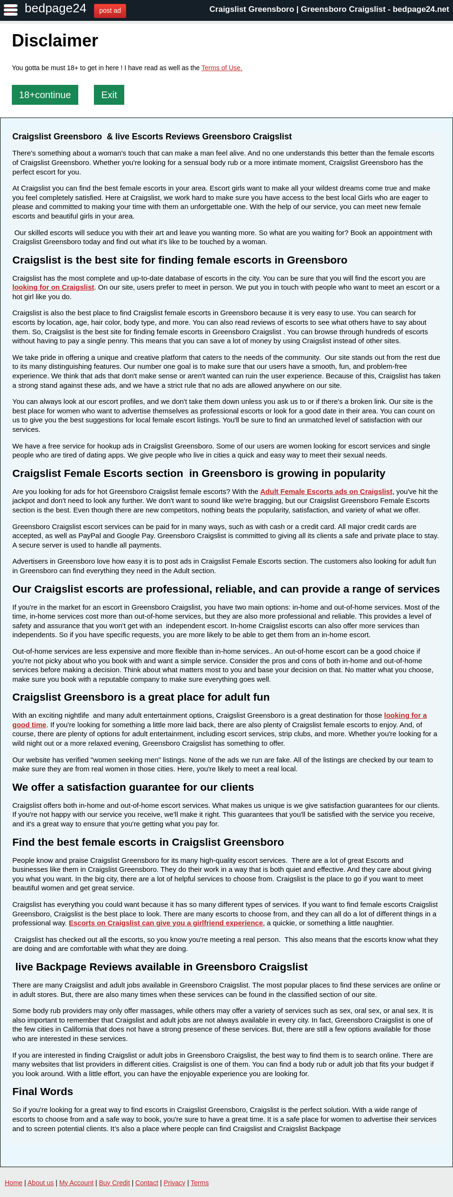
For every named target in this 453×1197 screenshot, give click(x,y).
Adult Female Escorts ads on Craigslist (326, 491)
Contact (146, 1183)
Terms (200, 1183)
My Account (76, 1183)
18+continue (45, 95)
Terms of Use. (222, 68)
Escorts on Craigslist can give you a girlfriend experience (166, 923)
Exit (109, 95)
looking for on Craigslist (53, 287)
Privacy (174, 1183)
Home (13, 1183)
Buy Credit (114, 1183)
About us (41, 1183)
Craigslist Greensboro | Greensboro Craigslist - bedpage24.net (329, 9)
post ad (110, 10)
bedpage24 (55, 8)
